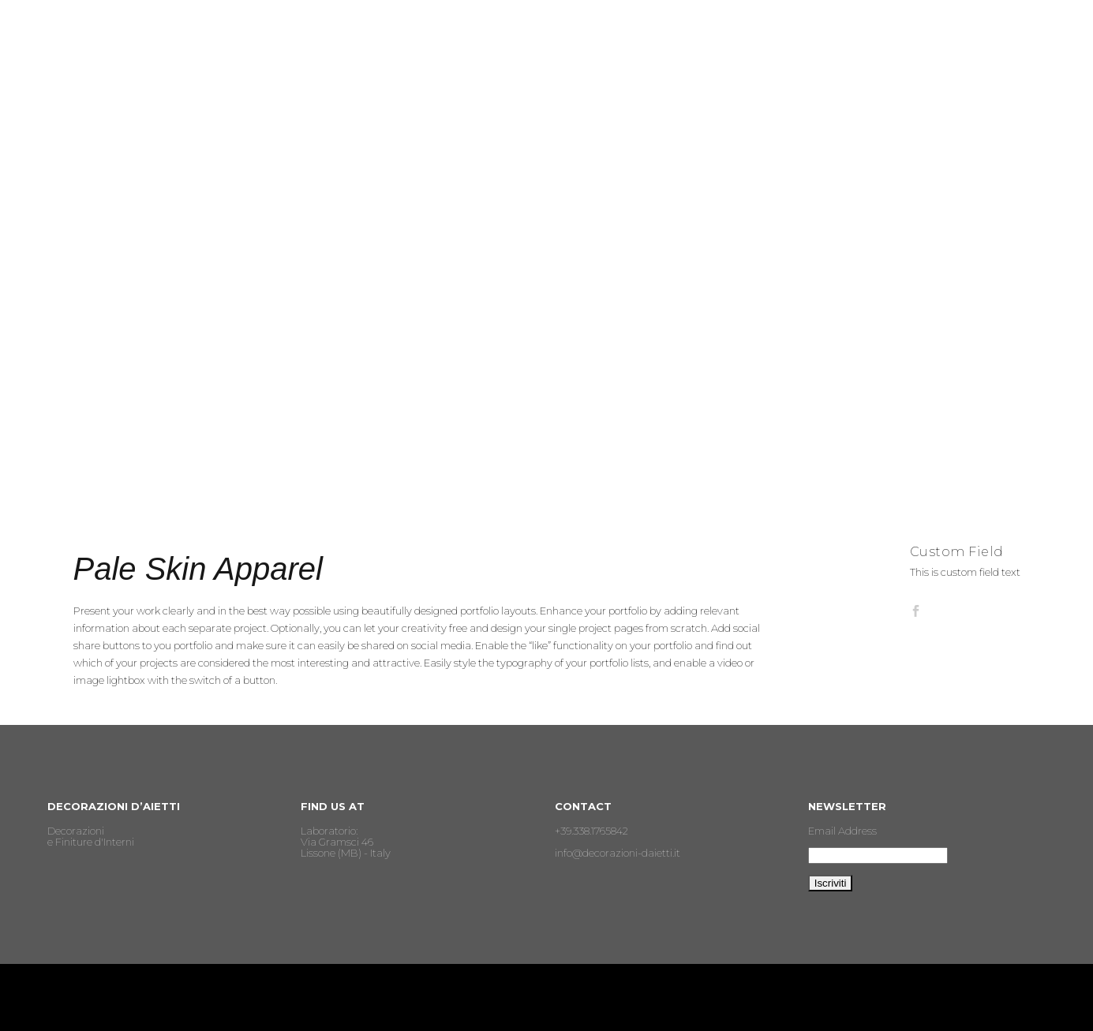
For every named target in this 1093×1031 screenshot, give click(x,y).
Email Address (842, 830)
